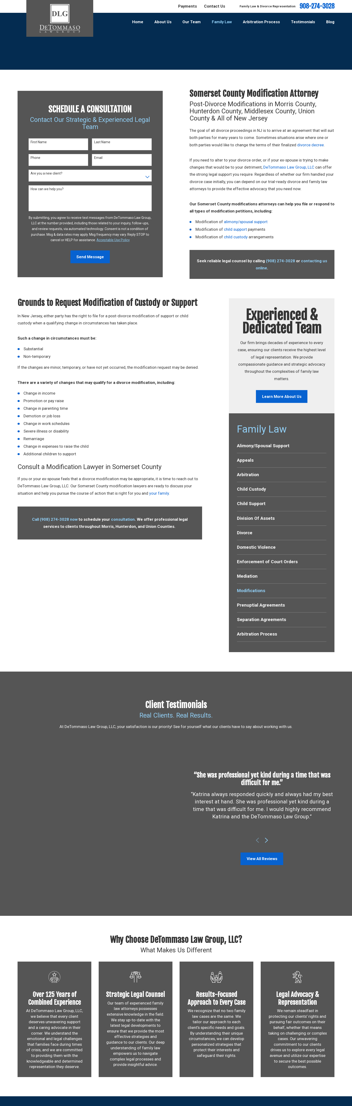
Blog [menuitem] (330, 21)
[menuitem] (281, 446)
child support (235, 229)
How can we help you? (47, 189)
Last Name (102, 142)
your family (159, 493)
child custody (236, 237)
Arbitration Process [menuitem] (261, 21)
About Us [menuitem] (162, 21)
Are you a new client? (46, 173)
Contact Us (214, 6)
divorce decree (310, 145)
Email (98, 158)
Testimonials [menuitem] (303, 21)
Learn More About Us (281, 396)
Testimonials (223, 1096)
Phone (35, 158)
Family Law (222, 1087)
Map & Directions (112, 1097)
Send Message (90, 256)
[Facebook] (323, 1078)
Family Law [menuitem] (222, 21)
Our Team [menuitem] (191, 21)
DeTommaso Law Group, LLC (288, 167)
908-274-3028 (317, 6)
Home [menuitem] (137, 21)
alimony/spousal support (246, 221)
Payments (187, 6)
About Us (220, 1077)
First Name (39, 142)
